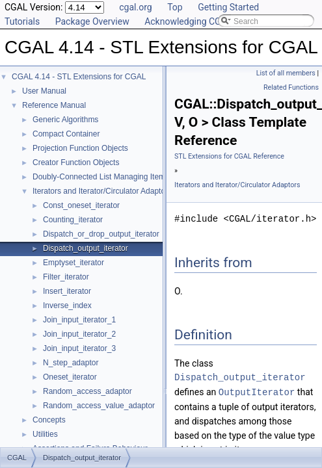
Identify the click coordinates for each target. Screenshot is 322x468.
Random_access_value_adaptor (99, 405)
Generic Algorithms (65, 119)
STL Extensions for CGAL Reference (229, 156)
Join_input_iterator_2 (79, 334)
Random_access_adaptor (87, 391)
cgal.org (135, 7)
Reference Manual (54, 105)
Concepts (49, 419)
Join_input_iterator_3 (79, 348)
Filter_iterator (66, 276)
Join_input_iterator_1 (79, 319)
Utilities (45, 434)
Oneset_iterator (70, 377)
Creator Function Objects (76, 162)
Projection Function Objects (80, 148)
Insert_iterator (67, 291)
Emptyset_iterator (73, 262)
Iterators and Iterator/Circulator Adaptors (102, 191)
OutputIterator (257, 391)
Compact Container (66, 133)
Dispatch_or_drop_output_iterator (101, 234)
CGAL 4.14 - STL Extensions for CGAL (79, 76)
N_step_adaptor (70, 362)
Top (175, 7)
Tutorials (22, 21)
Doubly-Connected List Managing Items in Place (116, 176)
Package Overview (92, 21)
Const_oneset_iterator (81, 205)
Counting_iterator (73, 219)
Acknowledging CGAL (188, 21)
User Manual (44, 91)
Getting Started (228, 7)
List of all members (285, 73)
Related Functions (291, 87)
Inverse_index (67, 305)
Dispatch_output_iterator (85, 248)
